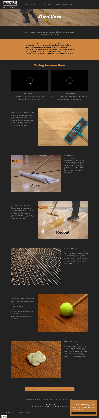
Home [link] (26, 4)
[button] (72, 4)
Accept (83, 413)
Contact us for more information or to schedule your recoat (49, 389)
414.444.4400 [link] (49, 408)
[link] (10, 4)
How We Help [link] (35, 4)
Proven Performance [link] (61, 4)
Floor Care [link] (61, 399)
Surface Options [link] (46, 4)
